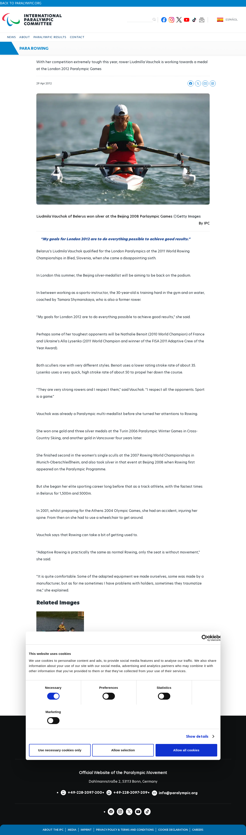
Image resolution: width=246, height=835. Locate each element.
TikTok (194, 19)
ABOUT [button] (24, 37)
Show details (197, 736)
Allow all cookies (186, 750)
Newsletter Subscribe (201, 19)
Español (232, 19)
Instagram (171, 19)
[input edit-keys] (140, 19)
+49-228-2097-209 (130, 792)
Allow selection (123, 750)
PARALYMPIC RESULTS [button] (49, 37)
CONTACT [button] (77, 37)
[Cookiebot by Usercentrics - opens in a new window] (205, 638)
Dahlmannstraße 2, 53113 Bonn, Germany (123, 781)
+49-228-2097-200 (85, 792)
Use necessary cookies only (59, 750)
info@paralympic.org (178, 792)
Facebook (164, 19)
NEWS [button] (11, 37)
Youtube (186, 19)
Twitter (179, 19)
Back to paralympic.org (20, 3)
